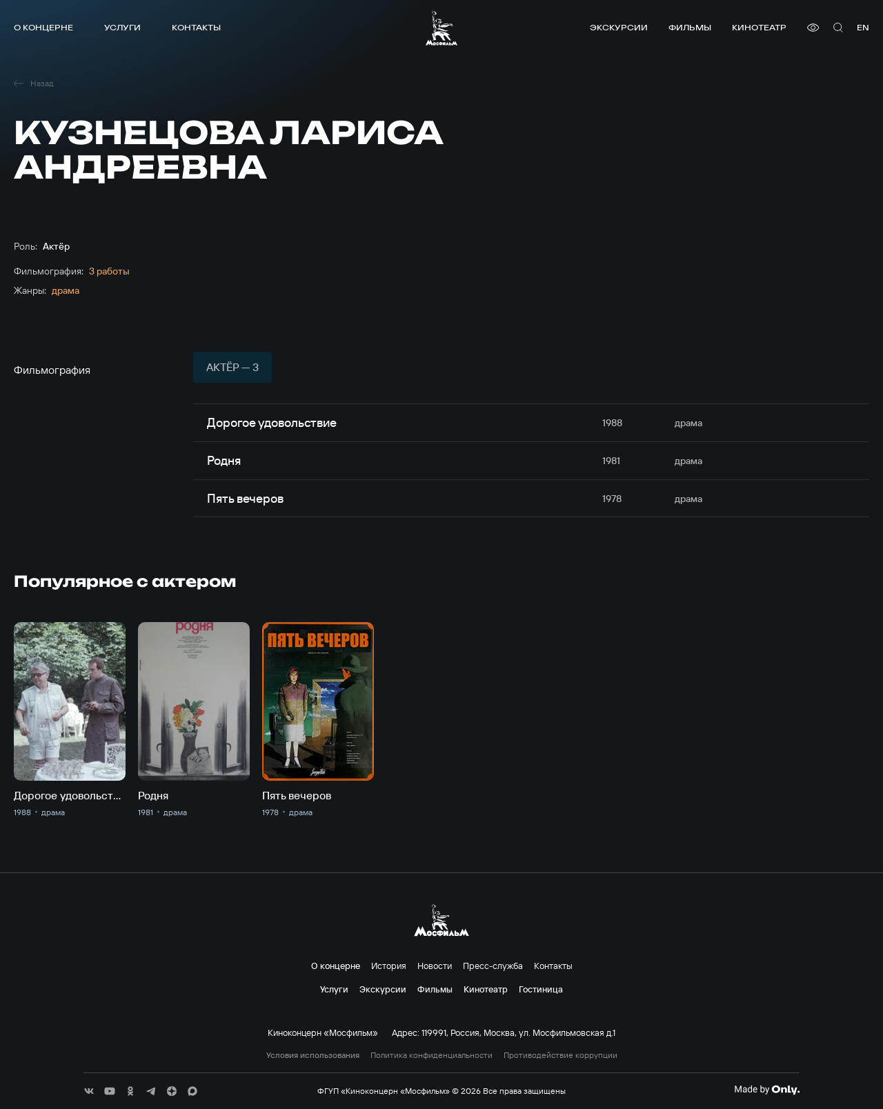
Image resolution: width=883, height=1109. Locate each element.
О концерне (43, 27)
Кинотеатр (759, 27)
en (863, 27)
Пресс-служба (493, 965)
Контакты (196, 27)
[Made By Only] (767, 1089)
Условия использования (312, 1055)
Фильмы (689, 27)
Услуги (122, 27)
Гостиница (541, 989)
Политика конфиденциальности (431, 1055)
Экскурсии (619, 27)
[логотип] (441, 28)
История (388, 965)
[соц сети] (89, 1091)
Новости (434, 965)
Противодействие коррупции (560, 1055)
